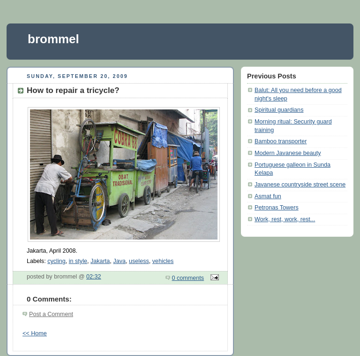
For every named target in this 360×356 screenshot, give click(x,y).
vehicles (163, 261)
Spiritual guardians (279, 110)
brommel (53, 39)
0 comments (188, 278)
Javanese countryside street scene (300, 184)
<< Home (34, 333)
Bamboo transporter (281, 141)
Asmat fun (268, 196)
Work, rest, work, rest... (285, 219)
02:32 (93, 276)
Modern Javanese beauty (288, 153)
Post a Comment (51, 314)
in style (78, 261)
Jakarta (100, 261)
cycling (56, 261)
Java (119, 261)
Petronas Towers (277, 207)
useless (139, 261)
